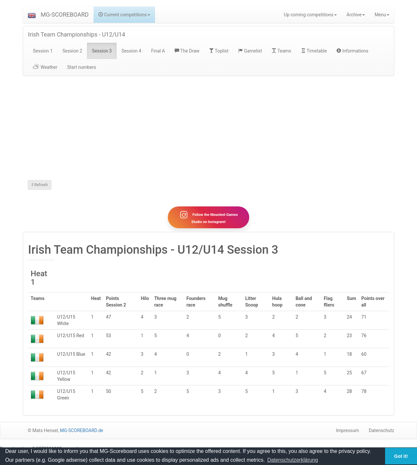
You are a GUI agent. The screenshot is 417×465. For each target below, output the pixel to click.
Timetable (314, 50)
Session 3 (102, 50)
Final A (158, 50)
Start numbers (81, 67)
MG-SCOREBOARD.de (81, 430)
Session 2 (72, 50)
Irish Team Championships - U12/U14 (76, 34)
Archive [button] (356, 14)
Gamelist (250, 50)
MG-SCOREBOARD (65, 14)
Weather (45, 67)
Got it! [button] (401, 456)
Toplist (218, 50)
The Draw (187, 50)
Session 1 (43, 50)
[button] (32, 15)
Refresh (39, 185)
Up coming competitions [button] (310, 14)
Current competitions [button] (124, 14)
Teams (281, 50)
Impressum (347, 430)
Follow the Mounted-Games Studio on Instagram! (208, 217)
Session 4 (131, 50)
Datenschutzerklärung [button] (292, 460)
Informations (352, 50)
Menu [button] (382, 14)
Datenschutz (381, 430)
